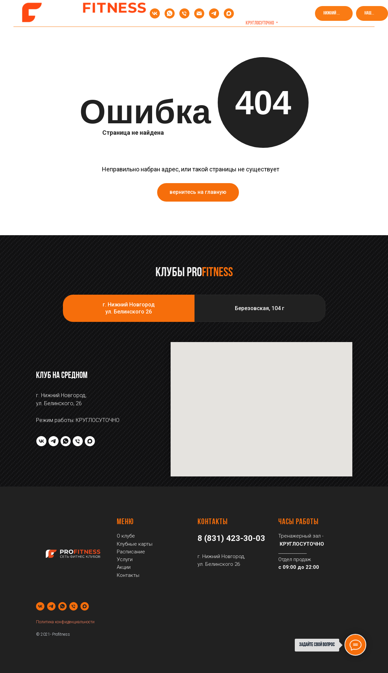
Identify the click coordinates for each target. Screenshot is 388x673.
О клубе (126, 536)
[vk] (155, 13)
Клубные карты (134, 37)
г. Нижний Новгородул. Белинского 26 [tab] (129, 308)
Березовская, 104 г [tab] (259, 308)
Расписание (189, 37)
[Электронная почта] (199, 13)
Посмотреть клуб (284, 37)
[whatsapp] (170, 13)
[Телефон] (184, 13)
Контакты (338, 37)
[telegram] (214, 13)
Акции (87, 37)
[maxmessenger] (229, 13)
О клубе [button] (48, 37)
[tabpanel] (194, 409)
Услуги (233, 37)
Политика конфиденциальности (65, 622)
